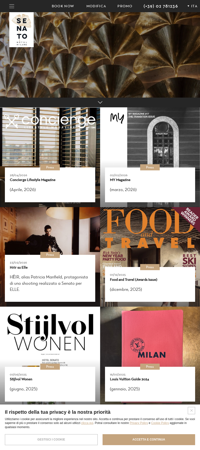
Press (50, 167)
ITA (194, 6)
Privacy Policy (139, 423)
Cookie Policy (160, 423)
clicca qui (87, 423)
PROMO (124, 6)
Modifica (96, 6)
